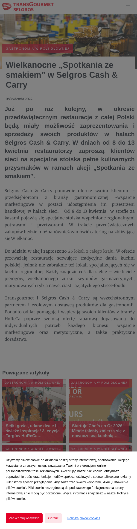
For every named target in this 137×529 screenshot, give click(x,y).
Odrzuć (53, 518)
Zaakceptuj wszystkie (24, 518)
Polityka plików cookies (83, 518)
